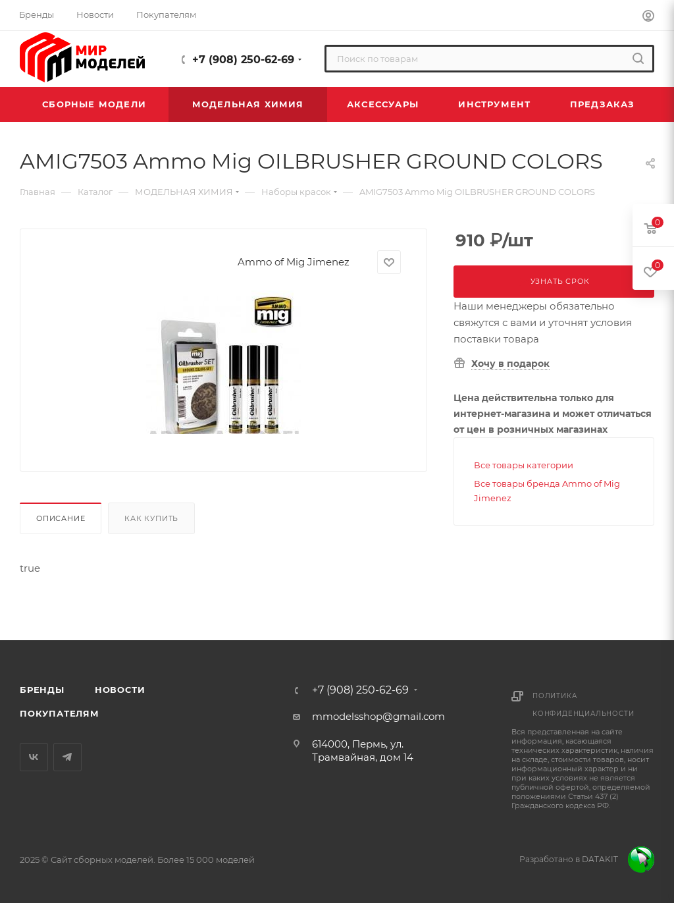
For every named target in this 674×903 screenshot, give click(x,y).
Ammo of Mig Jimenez (294, 262)
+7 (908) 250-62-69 (243, 59)
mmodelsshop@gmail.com (378, 716)
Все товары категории (523, 465)
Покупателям (59, 713)
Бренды (42, 689)
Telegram (67, 757)
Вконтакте (34, 757)
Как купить (151, 518)
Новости (120, 689)
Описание (60, 518)
